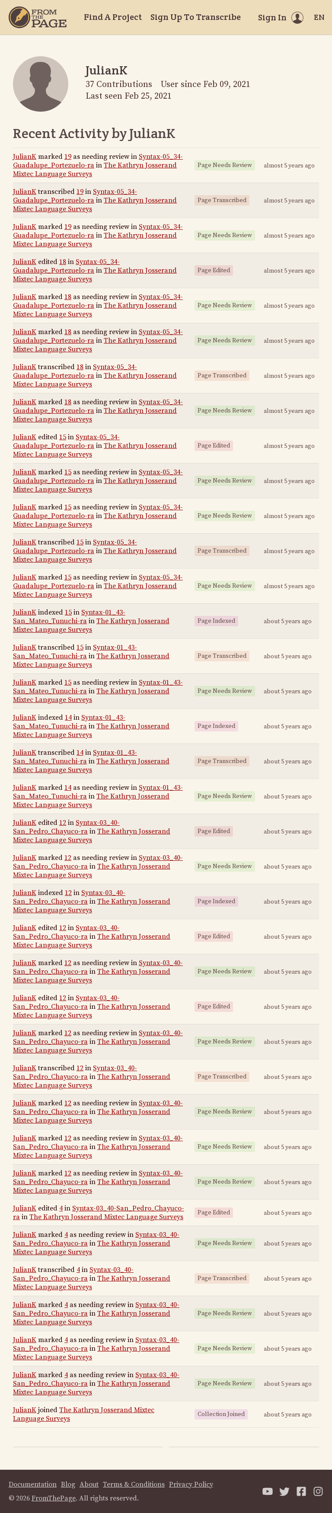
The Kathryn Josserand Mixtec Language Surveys (91, 625)
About (89, 1484)
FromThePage (54, 1498)
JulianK (24, 156)
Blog (68, 1484)
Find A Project (113, 17)
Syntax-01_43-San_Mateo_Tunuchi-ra (69, 616)
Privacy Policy (191, 1484)
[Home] (38, 17)
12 (62, 822)
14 (68, 717)
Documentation (33, 1484)
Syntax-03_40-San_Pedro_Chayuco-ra (66, 827)
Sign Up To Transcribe (195, 17)
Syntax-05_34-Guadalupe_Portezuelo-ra (75, 196)
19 (67, 156)
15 (62, 437)
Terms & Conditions (134, 1484)
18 (62, 262)
